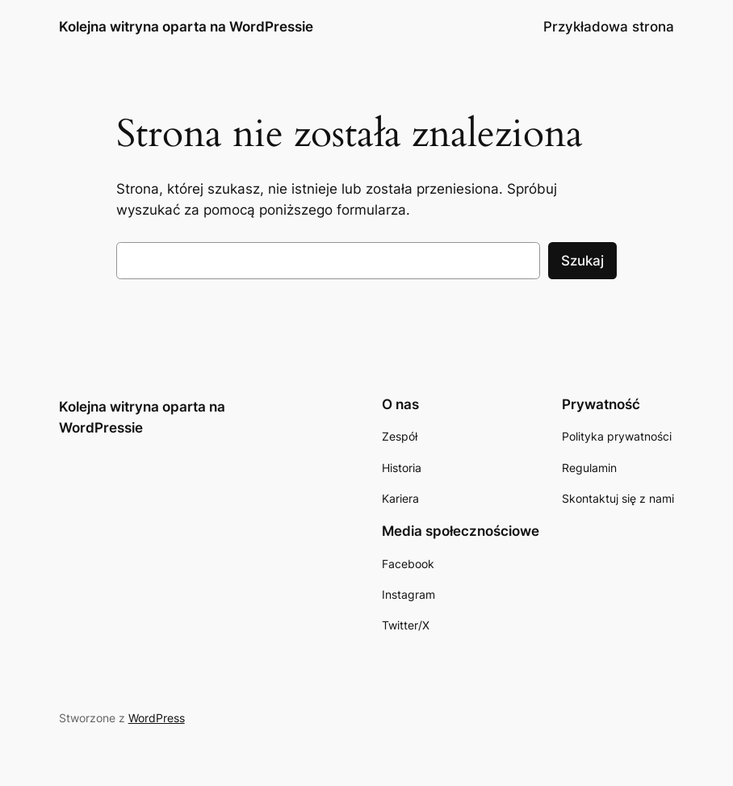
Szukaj (582, 261)
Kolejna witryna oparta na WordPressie (186, 26)
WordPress (156, 718)
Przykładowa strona (608, 27)
